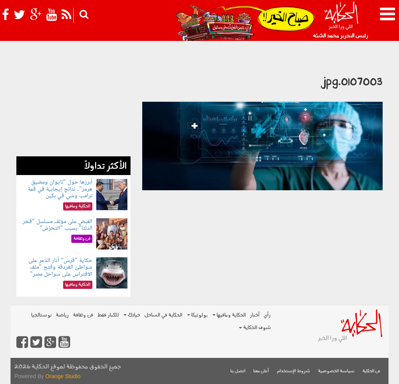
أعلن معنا (261, 371)
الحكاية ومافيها (229, 315)
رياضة (62, 315)
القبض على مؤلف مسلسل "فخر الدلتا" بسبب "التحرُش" (57, 225)
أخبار (255, 315)
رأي (267, 315)
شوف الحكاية (255, 327)
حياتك (132, 315)
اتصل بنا (237, 371)
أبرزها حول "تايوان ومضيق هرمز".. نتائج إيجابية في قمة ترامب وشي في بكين (60, 189)
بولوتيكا (197, 315)
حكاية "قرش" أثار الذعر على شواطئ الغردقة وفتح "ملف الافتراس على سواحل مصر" (60, 267)
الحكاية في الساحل (163, 315)
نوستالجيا (41, 315)
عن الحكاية (371, 371)
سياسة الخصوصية (336, 371)
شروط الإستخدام (293, 371)
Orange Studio (62, 376)
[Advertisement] (73, 107)
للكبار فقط (108, 315)
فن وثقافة (83, 315)
